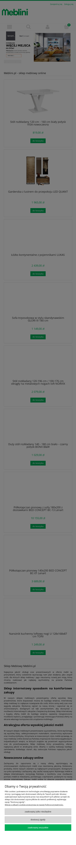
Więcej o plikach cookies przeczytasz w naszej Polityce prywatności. (34, 804)
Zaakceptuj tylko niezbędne (38, 811)
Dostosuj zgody (38, 819)
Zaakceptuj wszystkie (38, 827)
